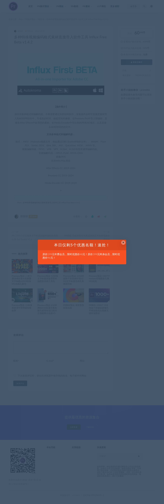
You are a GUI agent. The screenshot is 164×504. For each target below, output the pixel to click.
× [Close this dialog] (123, 242)
